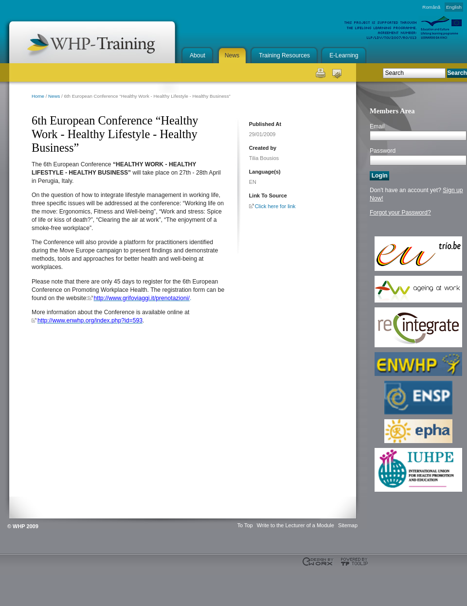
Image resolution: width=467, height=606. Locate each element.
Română (431, 7)
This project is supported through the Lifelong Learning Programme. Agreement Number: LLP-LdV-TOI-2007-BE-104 (24, 581)
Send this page (337, 72)
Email (377, 126)
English (454, 7)
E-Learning (343, 55)
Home (38, 96)
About (197, 55)
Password (382, 150)
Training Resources (284, 55)
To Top (245, 525)
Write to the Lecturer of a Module (295, 525)
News (232, 55)
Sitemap (348, 525)
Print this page (320, 72)
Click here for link (275, 206)
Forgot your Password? (400, 212)
